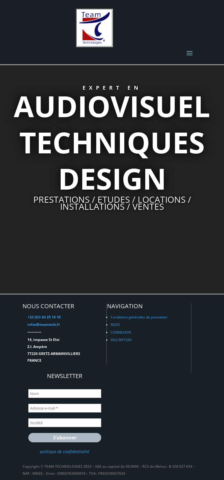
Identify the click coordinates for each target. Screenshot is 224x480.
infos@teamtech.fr (43, 324)
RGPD (115, 324)
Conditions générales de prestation (139, 317)
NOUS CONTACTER (48, 306)
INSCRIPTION (121, 339)
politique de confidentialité (64, 451)
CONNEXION (121, 332)
